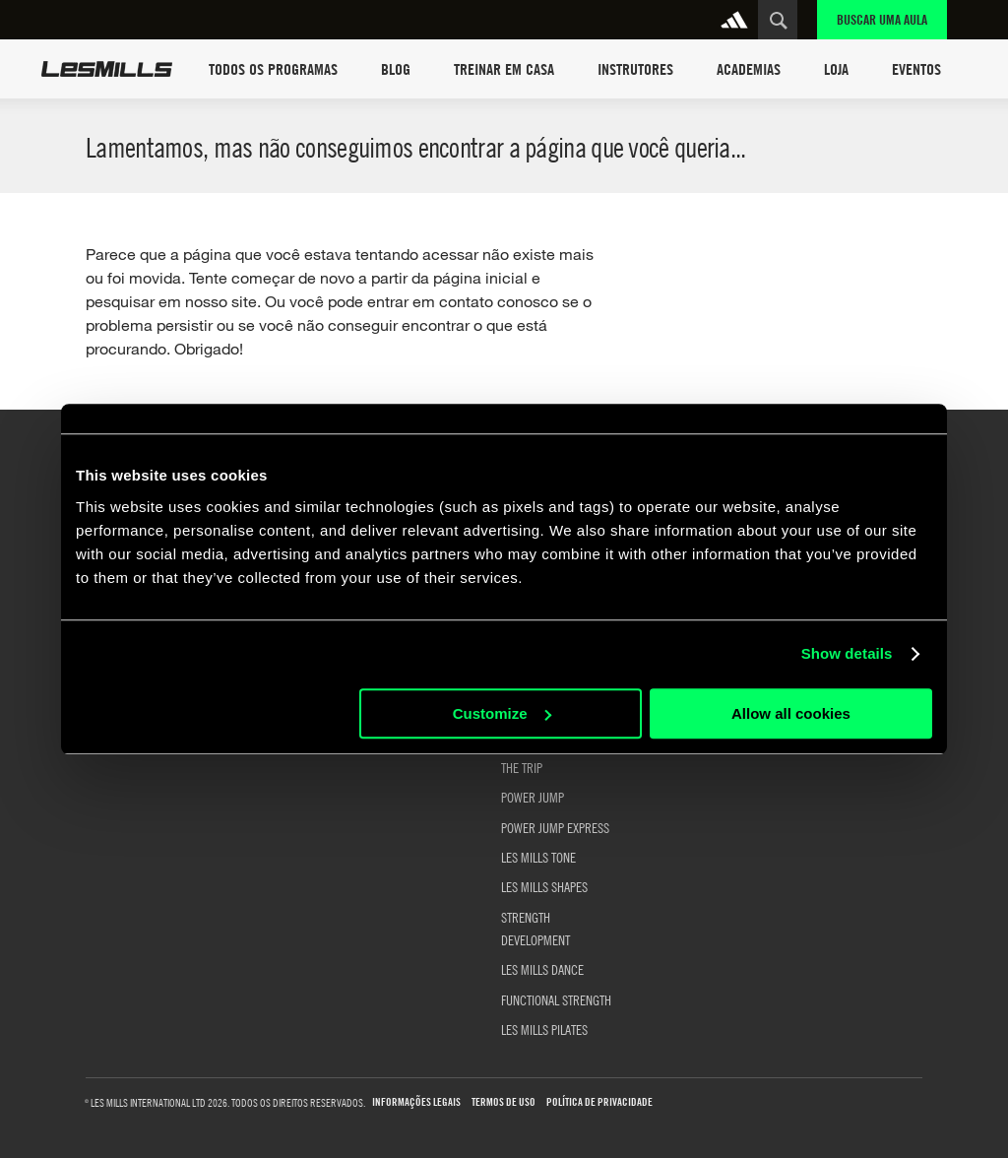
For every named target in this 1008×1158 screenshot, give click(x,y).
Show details (847, 653)
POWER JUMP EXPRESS (555, 827)
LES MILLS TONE (538, 857)
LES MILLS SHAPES (544, 886)
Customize (502, 713)
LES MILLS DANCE (542, 969)
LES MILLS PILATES (544, 1029)
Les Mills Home (106, 69)
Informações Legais (416, 1102)
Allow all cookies (790, 713)
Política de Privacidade (599, 1102)
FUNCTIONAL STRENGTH (556, 999)
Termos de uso (504, 1102)
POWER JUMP (532, 796)
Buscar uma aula (882, 19)
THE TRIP (521, 767)
